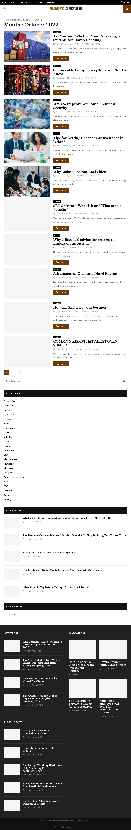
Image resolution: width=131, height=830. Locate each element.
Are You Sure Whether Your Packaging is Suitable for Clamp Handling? (86, 38)
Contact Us (39, 2)
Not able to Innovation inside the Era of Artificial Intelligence (42, 785)
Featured (8, 419)
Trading (7, 499)
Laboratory (9, 450)
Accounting (9, 401)
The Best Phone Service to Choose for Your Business (81, 703)
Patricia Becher (61, 146)
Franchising (9, 428)
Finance (57, 134)
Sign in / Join (25, 2)
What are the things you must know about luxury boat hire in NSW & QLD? (67, 518)
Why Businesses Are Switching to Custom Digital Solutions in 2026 (42, 644)
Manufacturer (10, 459)
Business (57, 66)
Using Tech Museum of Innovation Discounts (36, 732)
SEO (6, 486)
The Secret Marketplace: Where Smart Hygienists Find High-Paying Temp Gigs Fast (41, 663)
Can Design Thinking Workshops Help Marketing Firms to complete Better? (42, 768)
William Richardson (63, 44)
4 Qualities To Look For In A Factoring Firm (49, 552)
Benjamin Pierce (62, 349)
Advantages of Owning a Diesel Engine (85, 273)
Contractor (9, 414)
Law (6, 454)
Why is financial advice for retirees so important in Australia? (84, 241)
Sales (6, 481)
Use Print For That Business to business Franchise (41, 802)
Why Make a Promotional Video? (80, 172)
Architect (8, 405)
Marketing (9, 463)
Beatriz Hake (60, 176)
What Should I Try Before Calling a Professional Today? (56, 587)
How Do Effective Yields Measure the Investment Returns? (81, 666)
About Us (51, 2)
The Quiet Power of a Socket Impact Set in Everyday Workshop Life (40, 698)
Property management (14, 477)
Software (8, 490)
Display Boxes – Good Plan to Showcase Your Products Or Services (62, 570)
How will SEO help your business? (80, 307)
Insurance (8, 445)
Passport (8, 472)
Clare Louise (60, 78)
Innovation (9, 441)
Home (7, 432)
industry (57, 32)
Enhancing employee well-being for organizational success (109, 706)
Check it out (10, 614)
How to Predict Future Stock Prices (112, 663)
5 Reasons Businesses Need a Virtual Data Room (40, 680)
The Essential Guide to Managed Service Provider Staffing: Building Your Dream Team (74, 535)
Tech (6, 495)
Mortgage (8, 468)
